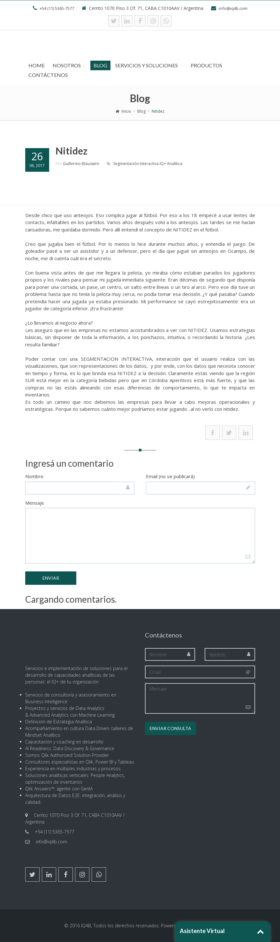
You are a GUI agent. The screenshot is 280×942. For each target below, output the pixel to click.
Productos (206, 65)
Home (36, 65)
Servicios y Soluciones (146, 65)
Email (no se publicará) (170, 476)
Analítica (174, 163)
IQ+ (163, 163)
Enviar (50, 578)
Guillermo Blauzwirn (81, 163)
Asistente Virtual (202, 930)
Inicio (123, 111)
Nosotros (67, 65)
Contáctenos (48, 75)
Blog (100, 65)
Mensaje (34, 503)
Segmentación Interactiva (136, 163)
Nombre (34, 476)
